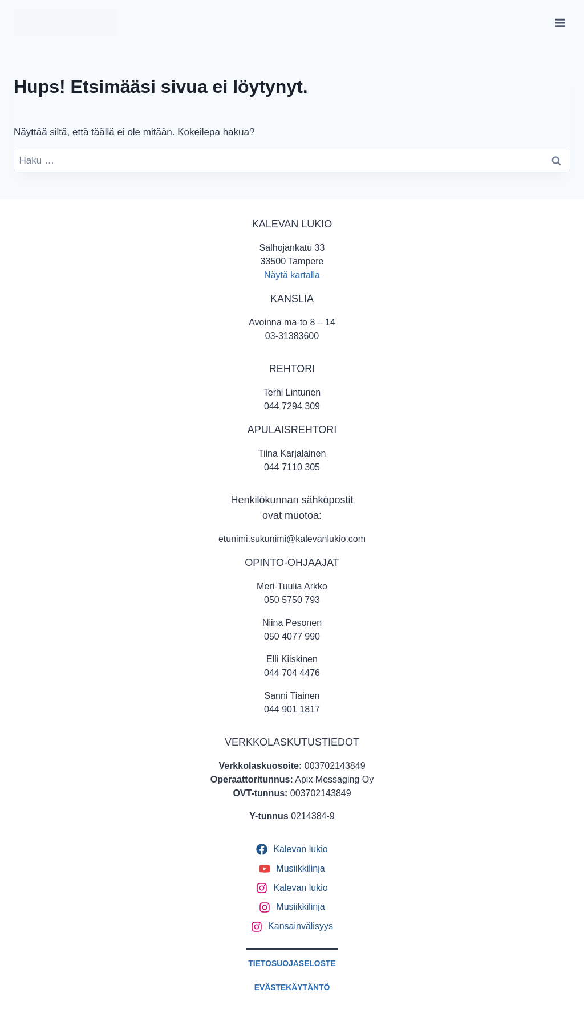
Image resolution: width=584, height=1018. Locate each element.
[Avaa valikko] (559, 22)
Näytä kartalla (292, 275)
